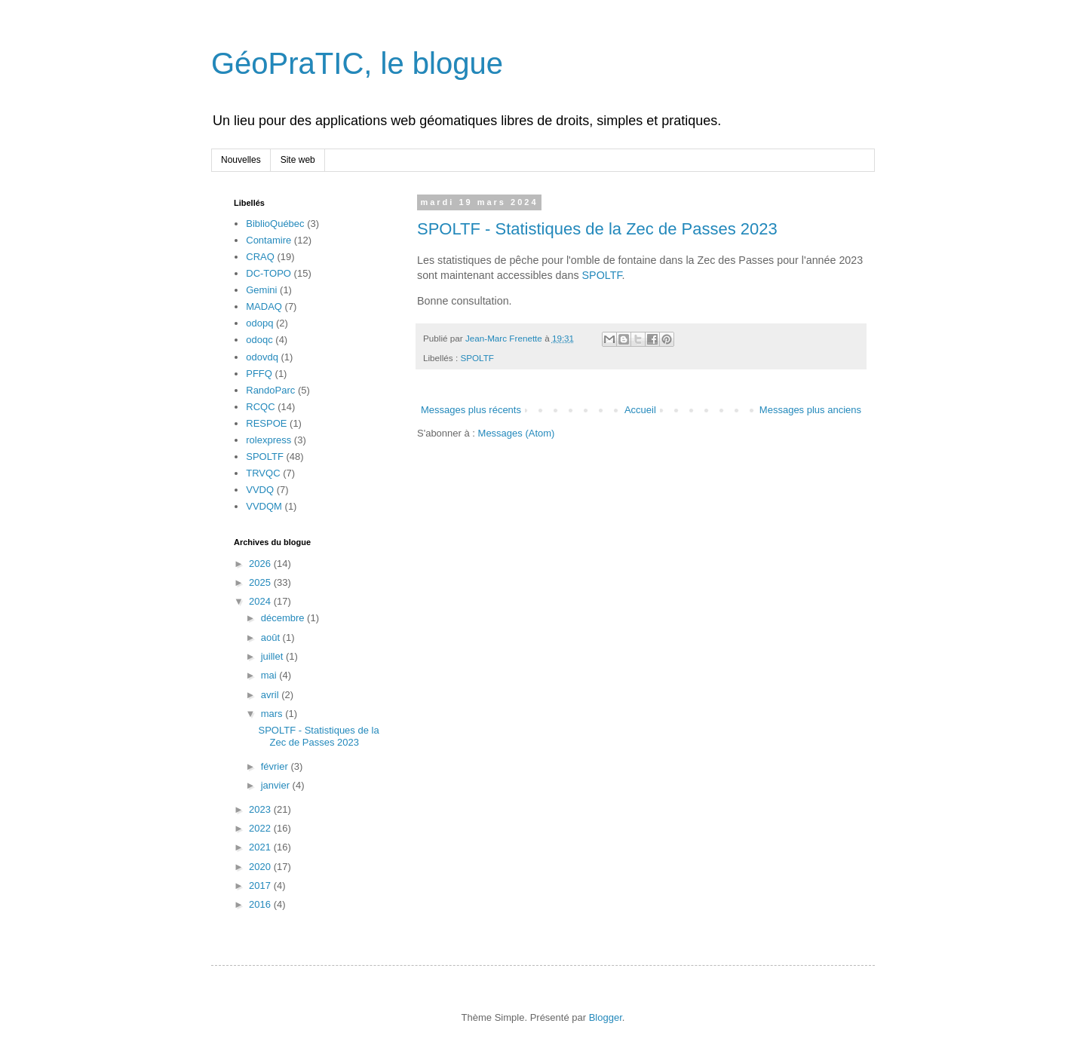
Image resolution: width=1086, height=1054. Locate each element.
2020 (261, 866)
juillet (273, 656)
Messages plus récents (471, 409)
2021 (261, 847)
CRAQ (260, 256)
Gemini (261, 290)
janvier (277, 785)
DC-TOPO (268, 273)
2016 (261, 904)
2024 (261, 601)
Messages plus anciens (810, 409)
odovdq (262, 357)
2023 (261, 809)
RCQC (260, 406)
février (276, 766)
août (272, 637)
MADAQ (264, 306)
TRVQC (263, 473)
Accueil (640, 409)
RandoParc (270, 390)
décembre (284, 618)
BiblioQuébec (275, 223)
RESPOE (266, 423)
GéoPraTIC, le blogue (357, 63)
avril (271, 694)
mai (270, 675)
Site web (298, 160)
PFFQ (259, 373)
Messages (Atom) (516, 433)
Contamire (268, 240)
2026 (261, 563)
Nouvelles (241, 160)
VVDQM (264, 506)
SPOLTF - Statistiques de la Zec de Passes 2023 (597, 228)
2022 (261, 828)
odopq (259, 323)
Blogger (605, 1017)
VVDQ (260, 489)
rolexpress (268, 440)
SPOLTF (602, 275)
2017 (261, 885)
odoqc (259, 339)
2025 (261, 582)
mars (273, 713)
